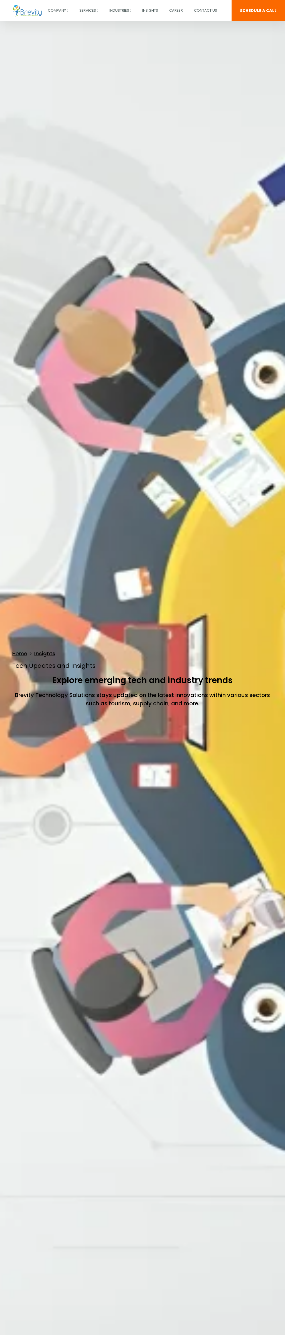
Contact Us (205, 10)
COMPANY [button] (58, 10)
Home (19, 653)
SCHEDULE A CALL (258, 10)
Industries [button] (120, 10)
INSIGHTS (150, 10)
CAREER (176, 10)
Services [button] (88, 10)
